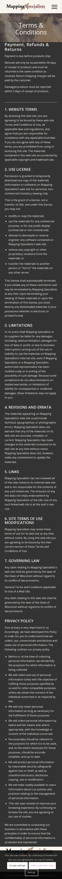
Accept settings (17, 865)
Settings (31, 872)
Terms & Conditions (31, 28)
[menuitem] (52, 6)
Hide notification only (42, 865)
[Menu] (52, 6)
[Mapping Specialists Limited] (26, 6)
